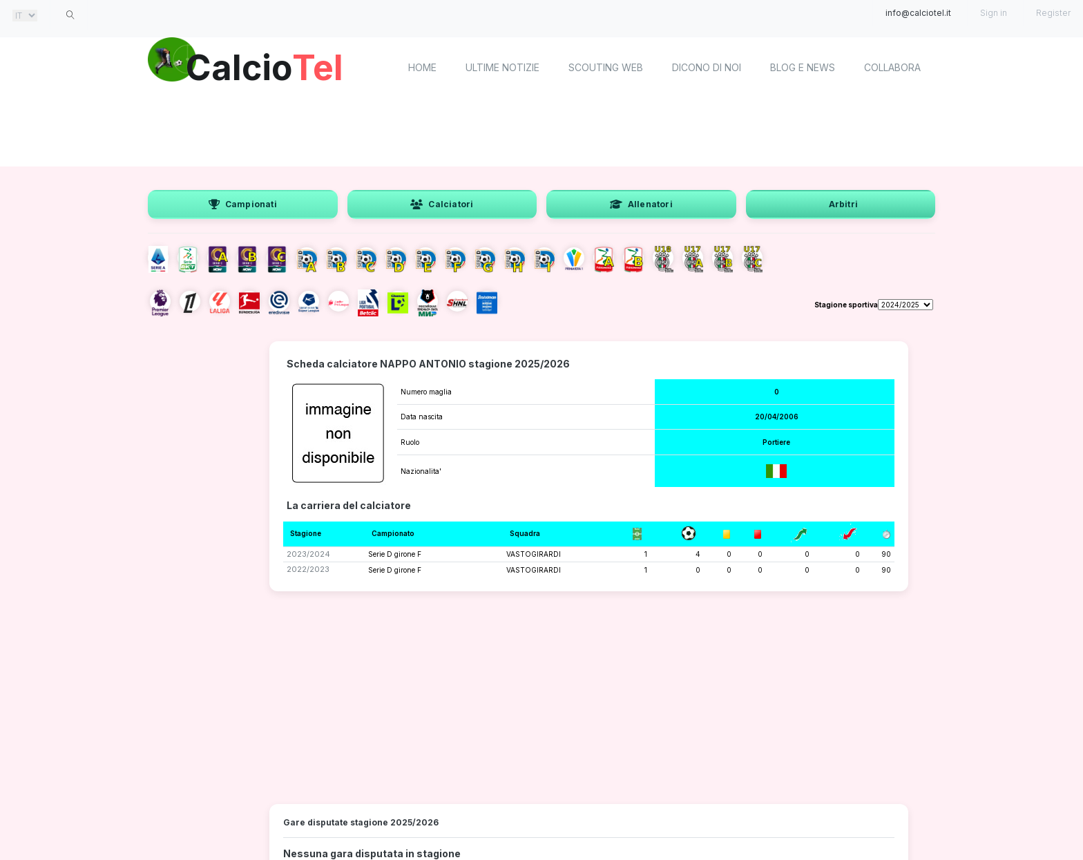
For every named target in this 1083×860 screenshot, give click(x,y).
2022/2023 (308, 569)
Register (1053, 13)
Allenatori (641, 204)
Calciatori (441, 204)
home (422, 67)
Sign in (993, 13)
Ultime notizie (502, 67)
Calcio (264, 65)
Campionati (243, 204)
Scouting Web (605, 67)
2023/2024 (308, 554)
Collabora (892, 67)
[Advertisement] (541, 131)
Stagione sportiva (846, 304)
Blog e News (802, 67)
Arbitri (843, 204)
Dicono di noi (706, 67)
